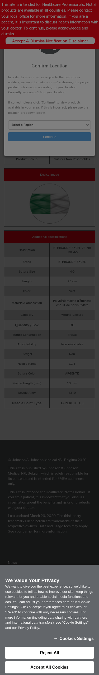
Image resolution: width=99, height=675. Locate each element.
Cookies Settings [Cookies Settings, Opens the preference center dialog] (76, 642)
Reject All (49, 656)
